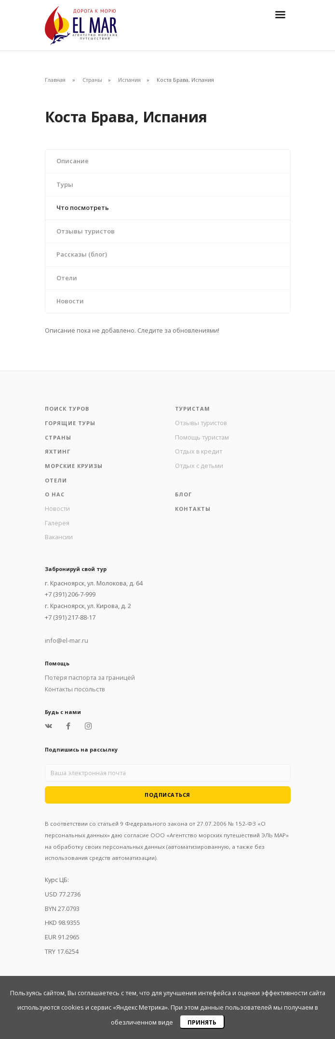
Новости (70, 301)
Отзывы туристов (85, 231)
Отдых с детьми (199, 465)
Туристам (192, 408)
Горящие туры (70, 423)
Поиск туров (67, 408)
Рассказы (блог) (81, 254)
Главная (55, 79)
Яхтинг (57, 451)
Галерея (57, 523)
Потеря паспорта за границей (90, 677)
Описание (72, 160)
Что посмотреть (82, 207)
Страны (92, 79)
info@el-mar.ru (66, 640)
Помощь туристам (202, 437)
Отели (66, 277)
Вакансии (59, 536)
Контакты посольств (75, 689)
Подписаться (167, 794)
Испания (129, 79)
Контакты (193, 508)
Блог (183, 494)
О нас (55, 494)
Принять (202, 1022)
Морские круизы (74, 465)
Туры (64, 184)
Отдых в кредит (198, 451)
